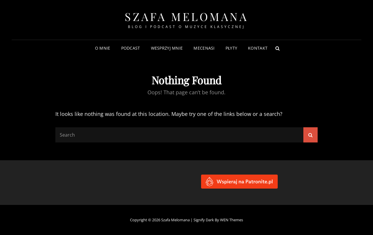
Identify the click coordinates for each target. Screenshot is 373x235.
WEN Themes (231, 219)
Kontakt (258, 48)
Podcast (130, 48)
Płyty (231, 48)
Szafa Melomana (186, 16)
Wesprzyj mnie (167, 48)
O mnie (102, 48)
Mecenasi (203, 48)
